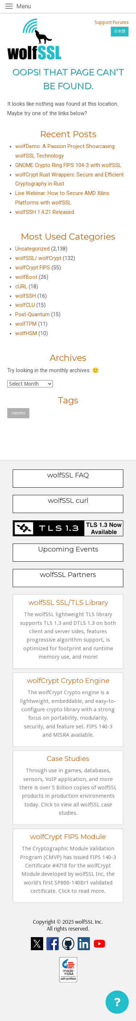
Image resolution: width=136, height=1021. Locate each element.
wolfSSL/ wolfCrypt (38, 258)
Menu (25, 6)
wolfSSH (25, 296)
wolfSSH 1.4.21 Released (44, 212)
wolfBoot (26, 277)
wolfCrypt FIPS (32, 268)
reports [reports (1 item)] (18, 412)
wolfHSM (26, 333)
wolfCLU (25, 305)
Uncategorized (32, 249)
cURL (21, 287)
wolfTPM (26, 324)
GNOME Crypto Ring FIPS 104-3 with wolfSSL (68, 165)
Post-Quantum (32, 315)
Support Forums (112, 22)
